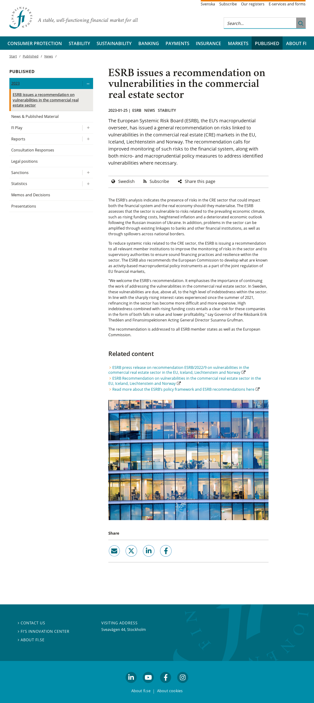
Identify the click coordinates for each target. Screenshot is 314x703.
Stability (79, 43)
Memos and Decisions (30, 194)
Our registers (253, 4)
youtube (148, 685)
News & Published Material (35, 116)
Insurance (208, 43)
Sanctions (20, 172)
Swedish (126, 181)
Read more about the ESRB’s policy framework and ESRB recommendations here (183, 389)
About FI (296, 43)
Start (13, 56)
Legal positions (24, 161)
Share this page (200, 181)
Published (267, 43)
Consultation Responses (32, 150)
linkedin (142, 558)
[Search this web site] (260, 23)
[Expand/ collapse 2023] (87, 83)
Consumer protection (35, 43)
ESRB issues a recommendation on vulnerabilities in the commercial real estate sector (46, 100)
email (110, 558)
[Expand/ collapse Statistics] (87, 183)
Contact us (31, 623)
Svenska (208, 4)
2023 (15, 83)
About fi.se (31, 639)
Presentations (23, 206)
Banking (148, 43)
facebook (160, 558)
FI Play (16, 127)
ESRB (136, 110)
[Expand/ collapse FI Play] (87, 127)
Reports (18, 139)
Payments (177, 43)
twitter (124, 558)
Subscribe (228, 4)
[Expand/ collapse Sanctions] (87, 172)
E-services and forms (287, 4)
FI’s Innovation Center (44, 631)
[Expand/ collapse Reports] (87, 139)
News (149, 110)
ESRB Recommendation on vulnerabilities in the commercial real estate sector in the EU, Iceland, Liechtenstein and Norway (184, 381)
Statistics (19, 183)
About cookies (170, 690)
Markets (238, 43)
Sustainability (114, 43)
